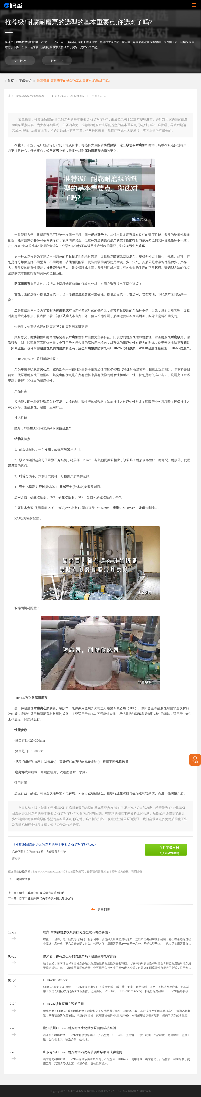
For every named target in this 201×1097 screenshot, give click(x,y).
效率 (141, 246)
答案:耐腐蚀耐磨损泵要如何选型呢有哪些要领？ (77, 932)
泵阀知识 (25, 80)
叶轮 (22, 476)
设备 (49, 267)
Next (57, 60)
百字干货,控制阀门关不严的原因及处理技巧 (46, 898)
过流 (56, 369)
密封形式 (21, 772)
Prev (20, 60)
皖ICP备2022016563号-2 (113, 1091)
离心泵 (44, 369)
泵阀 (56, 150)
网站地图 (133, 1091)
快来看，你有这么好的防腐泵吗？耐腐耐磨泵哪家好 (51, 326)
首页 (9, 80)
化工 (21, 145)
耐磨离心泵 (41, 708)
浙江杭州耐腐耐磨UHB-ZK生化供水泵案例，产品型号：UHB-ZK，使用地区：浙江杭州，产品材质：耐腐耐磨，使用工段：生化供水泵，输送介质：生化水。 (116, 1037)
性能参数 (20, 730)
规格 (94, 234)
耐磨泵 (95, 150)
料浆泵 (130, 348)
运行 (158, 267)
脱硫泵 (111, 145)
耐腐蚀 (140, 145)
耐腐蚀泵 (46, 348)
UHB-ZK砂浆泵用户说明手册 (63, 1004)
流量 (116, 508)
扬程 (141, 508)
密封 (22, 486)
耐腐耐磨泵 (23, 42)
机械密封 (66, 486)
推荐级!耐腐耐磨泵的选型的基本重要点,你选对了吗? (73, 80)
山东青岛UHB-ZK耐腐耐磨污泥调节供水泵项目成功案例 (82, 1052)
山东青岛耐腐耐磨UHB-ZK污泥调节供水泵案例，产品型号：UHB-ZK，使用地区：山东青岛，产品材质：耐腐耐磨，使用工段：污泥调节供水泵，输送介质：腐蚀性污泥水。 (116, 1061)
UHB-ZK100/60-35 (55, 980)
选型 (171, 267)
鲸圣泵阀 (24, 871)
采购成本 (65, 310)
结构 (17, 439)
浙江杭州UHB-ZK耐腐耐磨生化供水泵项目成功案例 (79, 1028)
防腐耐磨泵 (22, 283)
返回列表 (100, 909)
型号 (100, 234)
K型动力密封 (36, 486)
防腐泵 (118, 256)
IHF (173, 348)
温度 (11, 465)
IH (16, 697)
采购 (65, 316)
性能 (158, 234)
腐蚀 (88, 150)
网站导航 (145, 1091)
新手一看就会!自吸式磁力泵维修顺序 (42, 892)
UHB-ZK (116, 348)
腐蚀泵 (92, 348)
